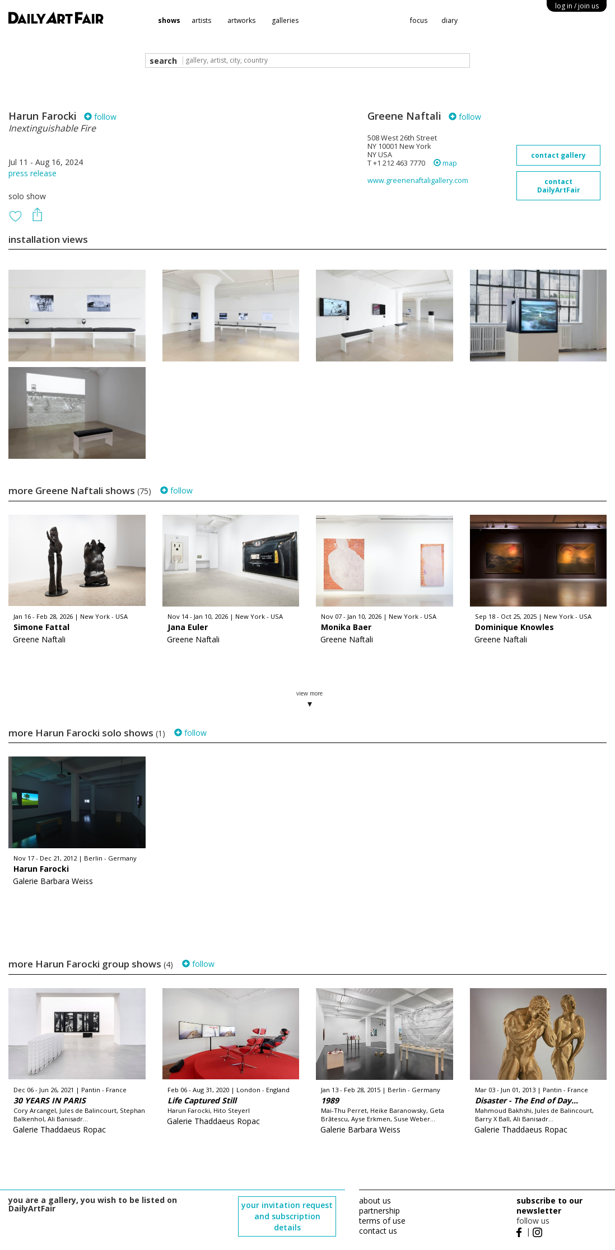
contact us (378, 1230)
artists (201, 20)
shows (169, 20)
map (445, 163)
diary (449, 20)
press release (32, 173)
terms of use (382, 1220)
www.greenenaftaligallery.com (417, 180)
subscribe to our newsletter (549, 1205)
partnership (379, 1210)
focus (418, 20)
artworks (241, 20)
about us (375, 1200)
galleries (285, 20)
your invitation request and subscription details (287, 1216)
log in (577, 6)
